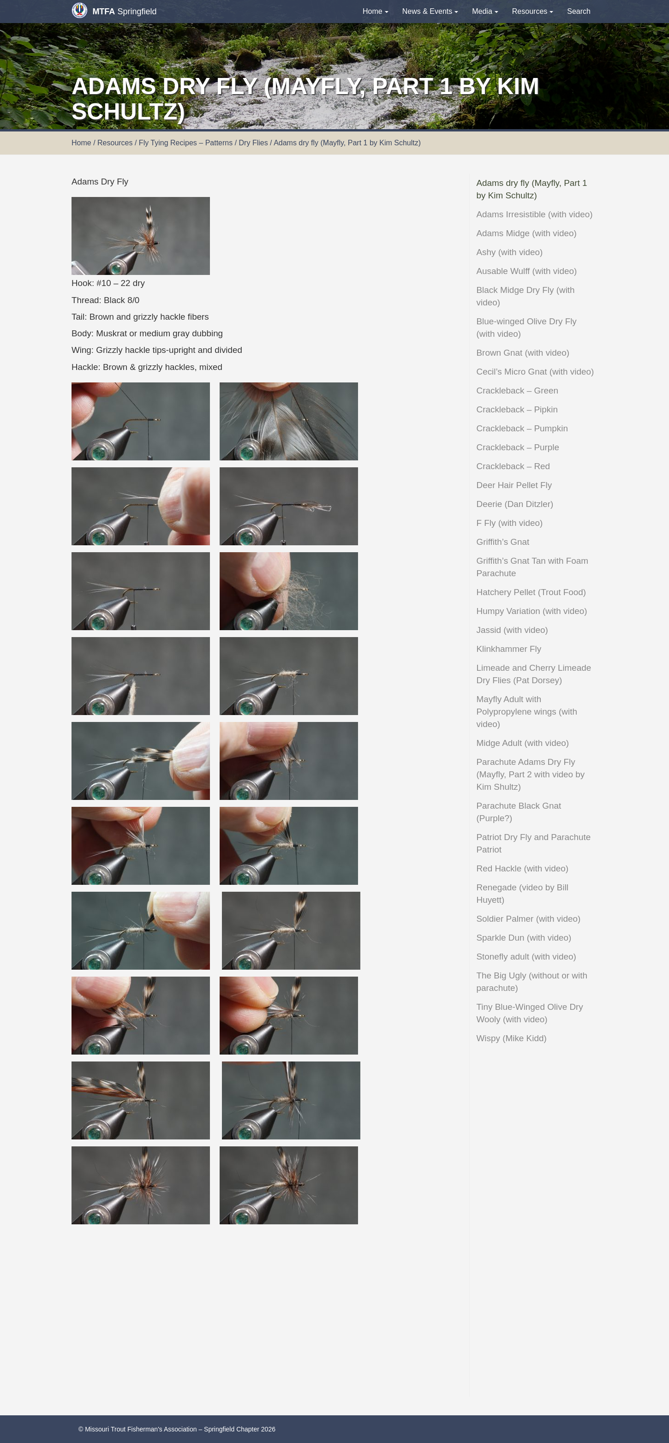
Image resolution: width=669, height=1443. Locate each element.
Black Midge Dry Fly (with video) (526, 296)
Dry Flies (253, 143)
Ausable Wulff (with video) (527, 271)
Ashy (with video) (510, 252)
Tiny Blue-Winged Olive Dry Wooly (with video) (530, 1013)
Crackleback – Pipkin (517, 409)
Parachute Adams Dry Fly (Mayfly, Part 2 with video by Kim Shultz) (531, 774)
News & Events (430, 11)
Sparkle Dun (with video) (524, 937)
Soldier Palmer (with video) (529, 919)
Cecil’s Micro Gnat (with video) (535, 371)
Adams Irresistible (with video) (535, 214)
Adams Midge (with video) (527, 233)
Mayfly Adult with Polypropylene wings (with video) (527, 711)
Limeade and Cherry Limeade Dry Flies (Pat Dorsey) (534, 674)
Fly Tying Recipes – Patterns (186, 143)
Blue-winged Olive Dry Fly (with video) (527, 327)
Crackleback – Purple (518, 447)
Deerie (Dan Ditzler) (515, 504)
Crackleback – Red (513, 466)
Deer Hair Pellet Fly (514, 485)
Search (579, 11)
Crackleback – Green (517, 390)
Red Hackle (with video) (522, 868)
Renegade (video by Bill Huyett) (523, 893)
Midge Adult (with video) (523, 743)
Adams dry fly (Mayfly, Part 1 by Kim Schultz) (532, 189)
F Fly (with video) (510, 523)
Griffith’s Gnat (503, 542)
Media (485, 11)
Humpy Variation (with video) (532, 611)
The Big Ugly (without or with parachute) (532, 982)
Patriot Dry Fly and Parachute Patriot (534, 843)
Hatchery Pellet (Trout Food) (531, 592)
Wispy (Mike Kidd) (512, 1038)
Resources (532, 11)
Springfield (114, 10)
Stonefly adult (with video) (526, 956)
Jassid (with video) (512, 630)
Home (375, 11)
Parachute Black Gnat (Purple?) (519, 812)
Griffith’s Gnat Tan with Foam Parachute (533, 567)
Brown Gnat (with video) (523, 353)
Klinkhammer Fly (509, 649)
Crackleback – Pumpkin (522, 428)
